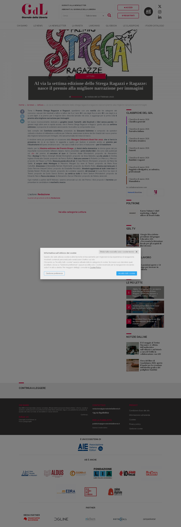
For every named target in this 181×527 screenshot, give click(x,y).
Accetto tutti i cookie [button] (126, 273)
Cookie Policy (95, 267)
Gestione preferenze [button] (54, 273)
